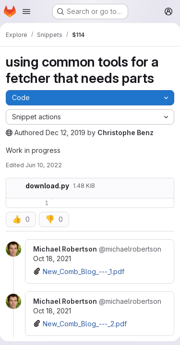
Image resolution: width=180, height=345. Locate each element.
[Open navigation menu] (26, 11)
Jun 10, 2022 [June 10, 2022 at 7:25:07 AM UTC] (43, 165)
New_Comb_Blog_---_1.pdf (83, 271)
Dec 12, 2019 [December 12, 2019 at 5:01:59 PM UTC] (65, 132)
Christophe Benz (125, 132)
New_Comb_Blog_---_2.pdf (85, 324)
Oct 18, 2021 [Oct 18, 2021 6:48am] (52, 311)
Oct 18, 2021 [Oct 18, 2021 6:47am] (52, 258)
